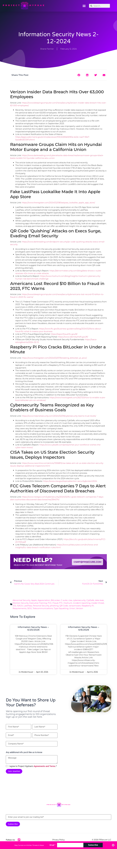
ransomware (75, 605)
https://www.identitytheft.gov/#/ (73, 337)
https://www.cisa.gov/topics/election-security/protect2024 (70, 481)
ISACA (20, 605)
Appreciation (44, 600)
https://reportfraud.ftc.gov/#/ (64, 334)
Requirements (19, 608)
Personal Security (41, 605)
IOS (14, 605)
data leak (99, 600)
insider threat (97, 603)
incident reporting (81, 603)
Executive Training (38, 603)
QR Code (63, 605)
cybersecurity (79, 600)
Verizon (79, 608)
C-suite (64, 600)
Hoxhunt (68, 603)
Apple (34, 600)
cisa (70, 600)
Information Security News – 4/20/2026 (33, 628)
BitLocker (55, 600)
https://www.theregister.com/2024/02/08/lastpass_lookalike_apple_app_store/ (58, 202)
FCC (50, 603)
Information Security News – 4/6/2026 (83, 628)
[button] (84, 5)
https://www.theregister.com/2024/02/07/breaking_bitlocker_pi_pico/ (54, 358)
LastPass (28, 605)
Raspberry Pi (88, 605)
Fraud (55, 603)
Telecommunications (43, 608)
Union (72, 608)
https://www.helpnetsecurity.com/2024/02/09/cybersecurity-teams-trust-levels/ (59, 416)
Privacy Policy (58, 840)
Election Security (20, 603)
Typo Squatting (61, 608)
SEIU (29, 608)
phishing (54, 605)
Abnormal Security (21, 600)
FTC (61, 603)
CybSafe (90, 600)
